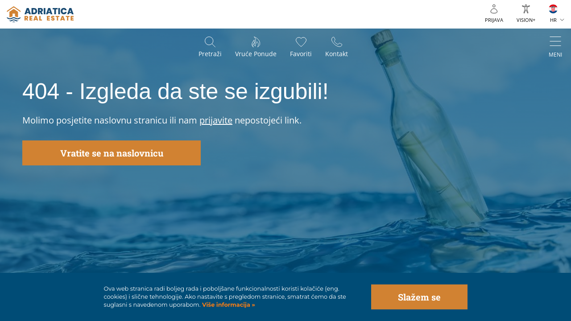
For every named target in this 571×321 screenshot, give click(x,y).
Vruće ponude (256, 53)
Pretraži (210, 53)
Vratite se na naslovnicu (111, 153)
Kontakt (336, 53)
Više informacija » (227, 304)
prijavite (215, 120)
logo (40, 14)
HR (553, 19)
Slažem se (419, 297)
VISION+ (526, 19)
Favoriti (301, 53)
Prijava (494, 19)
